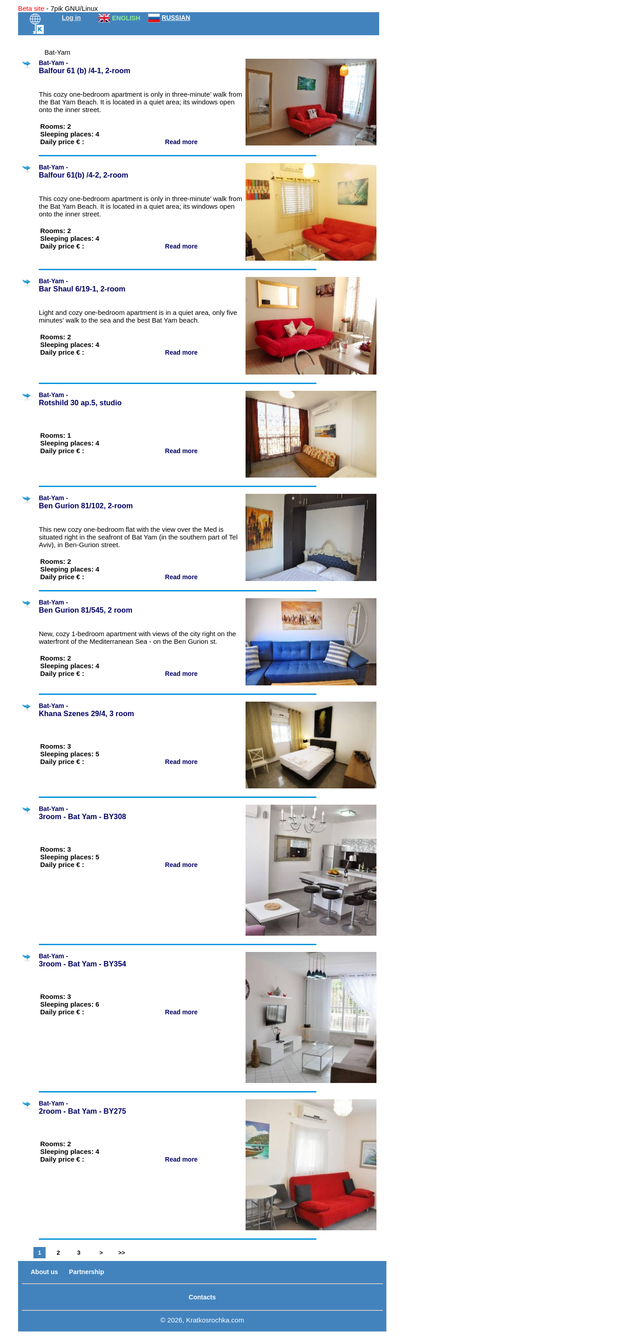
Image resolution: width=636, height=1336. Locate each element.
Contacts (202, 1297)
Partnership (86, 1271)
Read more (182, 141)
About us (44, 1271)
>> (121, 1252)
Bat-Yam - (141, 67)
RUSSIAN (176, 17)
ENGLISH (126, 18)
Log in (71, 17)
